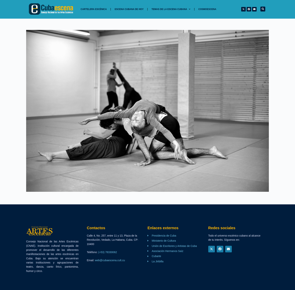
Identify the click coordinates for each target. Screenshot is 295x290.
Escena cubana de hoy (129, 9)
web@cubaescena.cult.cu (110, 260)
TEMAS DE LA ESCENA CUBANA (170, 9)
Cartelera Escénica (94, 9)
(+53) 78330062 (107, 252)
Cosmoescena (207, 9)
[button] (262, 9)
